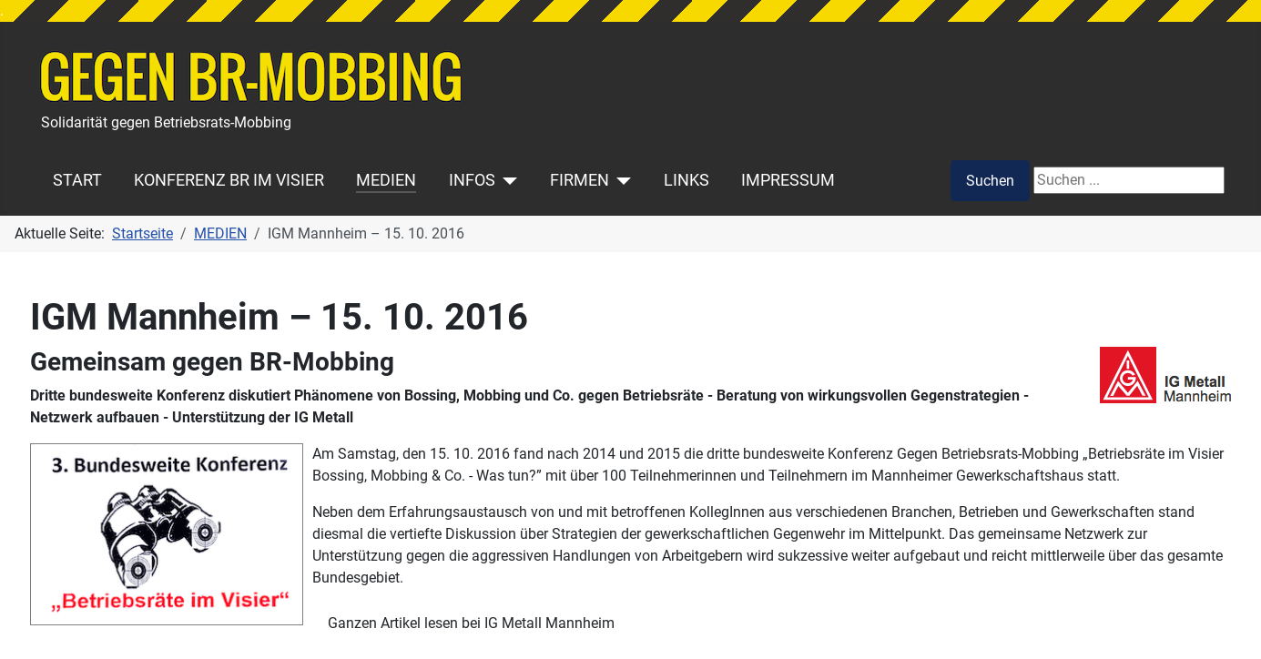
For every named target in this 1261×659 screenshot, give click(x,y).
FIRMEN (579, 180)
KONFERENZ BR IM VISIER (229, 180)
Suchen (990, 180)
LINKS (686, 180)
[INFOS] (506, 180)
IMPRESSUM (788, 180)
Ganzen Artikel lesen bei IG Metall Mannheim (471, 623)
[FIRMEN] (620, 180)
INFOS (472, 180)
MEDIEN (386, 180)
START (77, 180)
